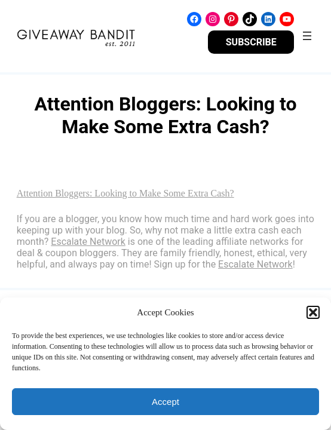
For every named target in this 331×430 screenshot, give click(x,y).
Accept (165, 402)
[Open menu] (307, 36)
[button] (313, 312)
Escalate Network (88, 241)
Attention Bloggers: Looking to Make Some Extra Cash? (125, 193)
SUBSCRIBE (251, 42)
